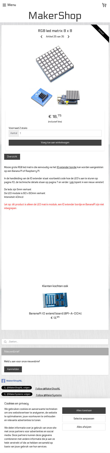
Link (72, 182)
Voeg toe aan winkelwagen (55, 142)
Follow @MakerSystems (49, 395)
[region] (31, 430)
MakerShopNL (11, 381)
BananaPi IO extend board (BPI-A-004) (55, 313)
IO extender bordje (67, 167)
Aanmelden (13, 369)
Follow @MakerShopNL (47, 388)
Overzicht (12, 156)
